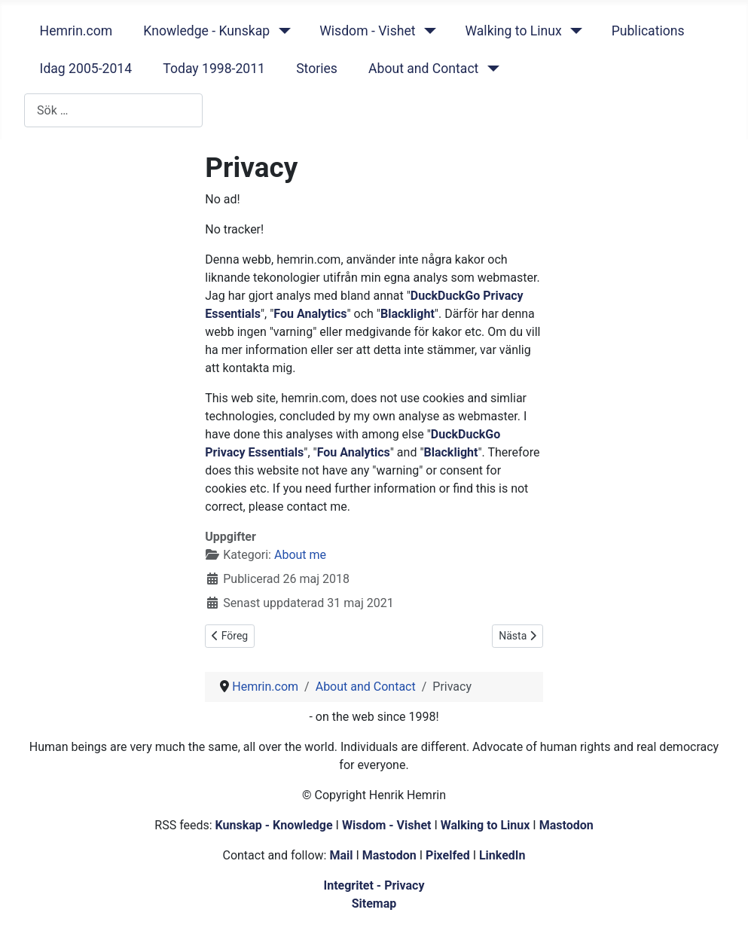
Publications (648, 30)
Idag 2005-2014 (86, 68)
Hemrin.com (76, 30)
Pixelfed (448, 855)
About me (300, 555)
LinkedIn (502, 855)
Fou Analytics (310, 314)
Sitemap (374, 903)
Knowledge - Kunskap (206, 30)
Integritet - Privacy (373, 885)
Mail (341, 855)
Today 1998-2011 (214, 68)
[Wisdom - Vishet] (426, 31)
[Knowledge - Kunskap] (281, 31)
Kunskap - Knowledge (274, 825)
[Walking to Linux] (573, 31)
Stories (316, 68)
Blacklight (407, 314)
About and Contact (423, 68)
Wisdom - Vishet (367, 30)
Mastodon (566, 825)
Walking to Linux (513, 30)
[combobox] (113, 110)
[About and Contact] (490, 68)
